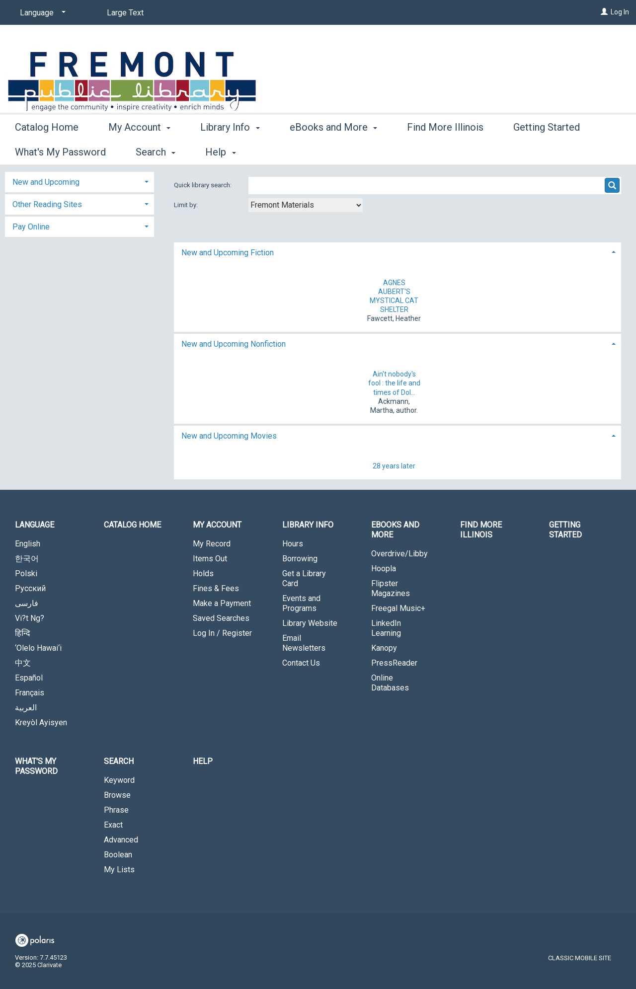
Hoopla (383, 568)
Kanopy (384, 648)
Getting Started (565, 529)
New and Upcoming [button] (46, 182)
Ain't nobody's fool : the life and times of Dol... (394, 383)
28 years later (394, 466)
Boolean (118, 854)
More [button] (533, 152)
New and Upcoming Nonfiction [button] (233, 344)
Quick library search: (203, 185)
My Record (212, 543)
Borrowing (300, 558)
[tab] (397, 251)
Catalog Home (47, 150)
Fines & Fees (216, 588)
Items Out (210, 558)
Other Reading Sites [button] (47, 204)
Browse (117, 795)
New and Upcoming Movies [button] (229, 436)
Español (29, 678)
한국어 (27, 558)
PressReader (394, 663)
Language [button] (34, 525)
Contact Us (301, 663)
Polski (26, 573)
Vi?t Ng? (29, 618)
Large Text (125, 12)
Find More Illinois (445, 150)
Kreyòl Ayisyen (41, 722)
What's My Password (36, 766)
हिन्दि (22, 633)
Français (29, 692)
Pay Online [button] (31, 226)
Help (203, 761)
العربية (26, 707)
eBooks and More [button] (333, 150)
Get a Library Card (304, 578)
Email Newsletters (303, 643)
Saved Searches (221, 618)
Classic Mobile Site (579, 958)
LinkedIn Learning (386, 628)
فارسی (26, 603)
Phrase (116, 810)
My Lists (119, 869)
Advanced (121, 839)
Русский (30, 588)
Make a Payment (222, 603)
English (27, 543)
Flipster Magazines (390, 588)
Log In (620, 12)
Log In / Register (222, 633)
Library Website (309, 623)
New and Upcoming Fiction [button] (227, 252)
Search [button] (119, 761)
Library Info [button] (229, 150)
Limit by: (186, 205)
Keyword (119, 780)
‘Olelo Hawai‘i (38, 648)
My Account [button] (139, 150)
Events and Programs (301, 603)
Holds (203, 573)
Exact (113, 825)
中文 (23, 663)
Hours (292, 543)
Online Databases (390, 682)
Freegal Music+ (398, 608)
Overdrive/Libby (399, 553)
